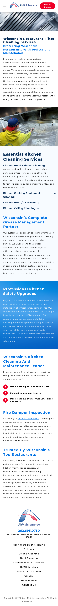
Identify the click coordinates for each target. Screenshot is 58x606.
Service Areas (29, 580)
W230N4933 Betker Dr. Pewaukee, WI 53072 (29, 535)
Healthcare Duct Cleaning (29, 544)
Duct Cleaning (29, 558)
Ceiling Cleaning (29, 553)
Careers (29, 576)
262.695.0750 (29, 530)
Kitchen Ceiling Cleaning (19, 208)
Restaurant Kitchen (29, 571)
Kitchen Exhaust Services (29, 562)
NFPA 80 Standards (28, 418)
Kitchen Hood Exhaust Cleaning (24, 165)
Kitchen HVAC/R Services (19, 202)
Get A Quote (47, 5)
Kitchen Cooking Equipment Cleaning (21, 195)
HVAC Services (29, 567)
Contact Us (29, 585)
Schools (29, 549)
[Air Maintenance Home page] (23, 5)
